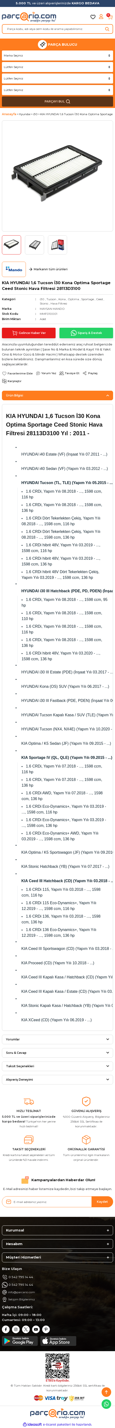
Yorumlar (13, 1039)
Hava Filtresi (59, 303)
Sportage (87, 299)
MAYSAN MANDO (52, 308)
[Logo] (29, 17)
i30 (42, 299)
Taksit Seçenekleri (20, 1066)
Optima (73, 299)
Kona (62, 299)
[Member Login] (101, 17)
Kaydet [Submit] (102, 1201)
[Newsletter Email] (57, 1201)
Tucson (51, 299)
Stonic (44, 303)
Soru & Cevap (16, 1053)
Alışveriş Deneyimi (19, 1079)
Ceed (99, 299)
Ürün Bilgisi (14, 395)
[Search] (57, 29)
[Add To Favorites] (17, 373)
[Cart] (110, 17)
